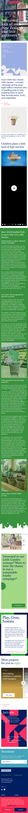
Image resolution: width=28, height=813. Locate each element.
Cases (16, 795)
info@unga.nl (18, 775)
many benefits (5, 390)
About (3, 795)
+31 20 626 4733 (6, 775)
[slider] (7, 224)
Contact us (18, 605)
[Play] (3, 224)
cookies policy (11, 805)
